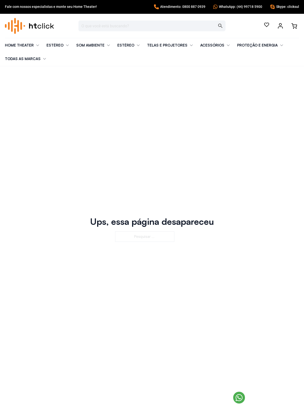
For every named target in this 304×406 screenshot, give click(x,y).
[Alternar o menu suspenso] (280, 26)
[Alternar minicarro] (294, 26)
